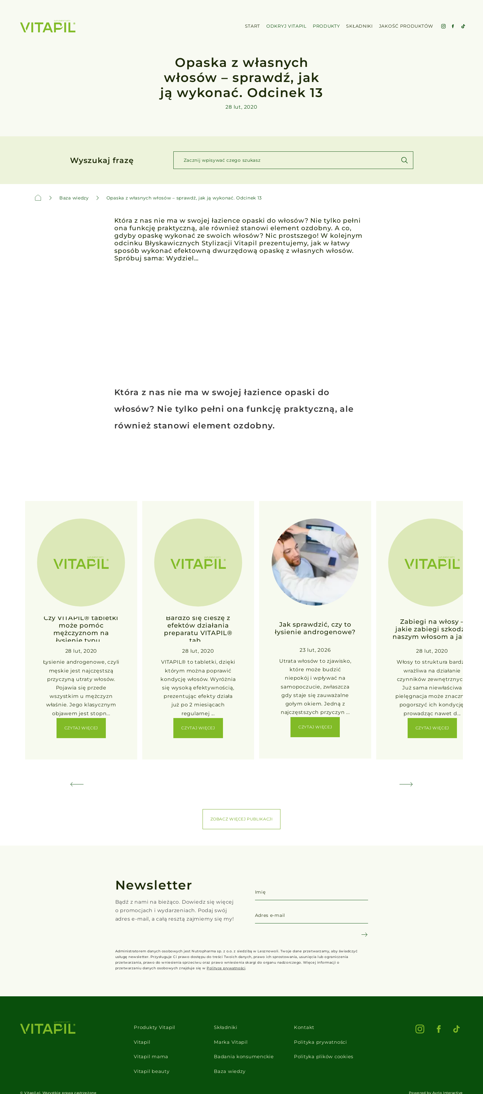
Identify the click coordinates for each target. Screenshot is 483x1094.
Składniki (224, 1026)
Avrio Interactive (447, 1078)
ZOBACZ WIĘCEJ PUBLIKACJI (241, 819)
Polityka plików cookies (328, 1048)
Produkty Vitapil (149, 1026)
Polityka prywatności (325, 1037)
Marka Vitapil (229, 1037)
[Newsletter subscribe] (364, 934)
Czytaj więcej (81, 728)
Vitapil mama (145, 1048)
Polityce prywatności (226, 968)
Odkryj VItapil (286, 26)
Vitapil (135, 1037)
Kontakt (307, 1026)
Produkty (326, 26)
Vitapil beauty (146, 1059)
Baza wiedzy (228, 1059)
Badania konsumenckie (244, 1048)
